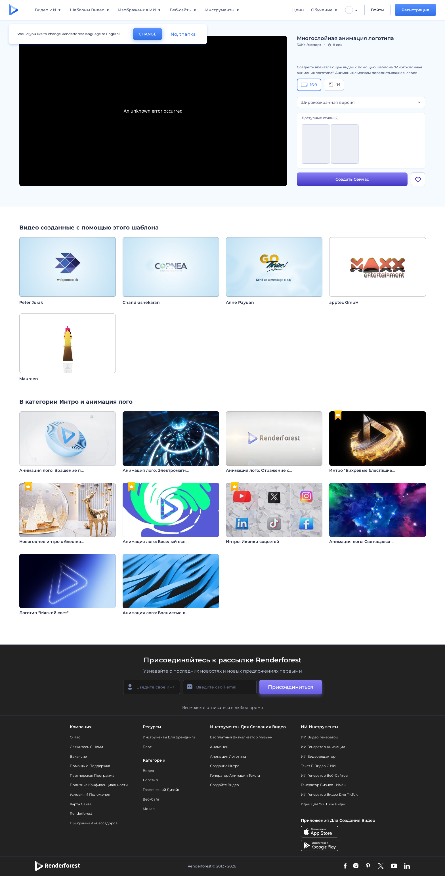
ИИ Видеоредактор (318, 756)
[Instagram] (355, 866)
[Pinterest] (368, 866)
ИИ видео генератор (319, 737)
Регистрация (415, 9)
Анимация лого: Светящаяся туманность (372, 541)
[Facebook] (345, 866)
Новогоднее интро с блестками (53, 541)
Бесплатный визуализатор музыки (241, 737)
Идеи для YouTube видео (323, 804)
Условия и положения (90, 794)
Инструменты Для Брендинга (169, 737)
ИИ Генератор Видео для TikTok (329, 794)
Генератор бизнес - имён (323, 785)
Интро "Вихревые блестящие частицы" (371, 470)
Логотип (150, 780)
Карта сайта (80, 804)
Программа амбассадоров (93, 823)
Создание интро (225, 766)
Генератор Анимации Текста (235, 775)
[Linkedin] (407, 866)
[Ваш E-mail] (220, 687)
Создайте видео (224, 785)
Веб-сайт (151, 799)
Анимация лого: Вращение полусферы (61, 470)
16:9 (309, 84)
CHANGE (147, 34)
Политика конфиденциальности (99, 785)
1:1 (334, 84)
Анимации (219, 747)
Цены (298, 9)
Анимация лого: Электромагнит (157, 470)
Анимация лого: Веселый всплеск (159, 541)
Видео (148, 770)
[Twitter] (380, 866)
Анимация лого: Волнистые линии (160, 612)
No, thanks (183, 34)
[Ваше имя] (151, 687)
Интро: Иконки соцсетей (252, 541)
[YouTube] (394, 866)
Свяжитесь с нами (86, 747)
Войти (377, 9)
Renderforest (81, 813)
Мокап (149, 808)
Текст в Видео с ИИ (318, 766)
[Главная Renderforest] (13, 10)
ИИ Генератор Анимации (323, 747)
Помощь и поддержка (90, 766)
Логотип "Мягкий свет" (44, 612)
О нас (75, 737)
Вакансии (78, 756)
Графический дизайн (161, 789)
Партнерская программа (92, 775)
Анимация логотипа (228, 756)
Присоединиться (290, 687)
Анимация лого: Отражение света (262, 470)
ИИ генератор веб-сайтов (324, 775)
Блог (147, 747)
